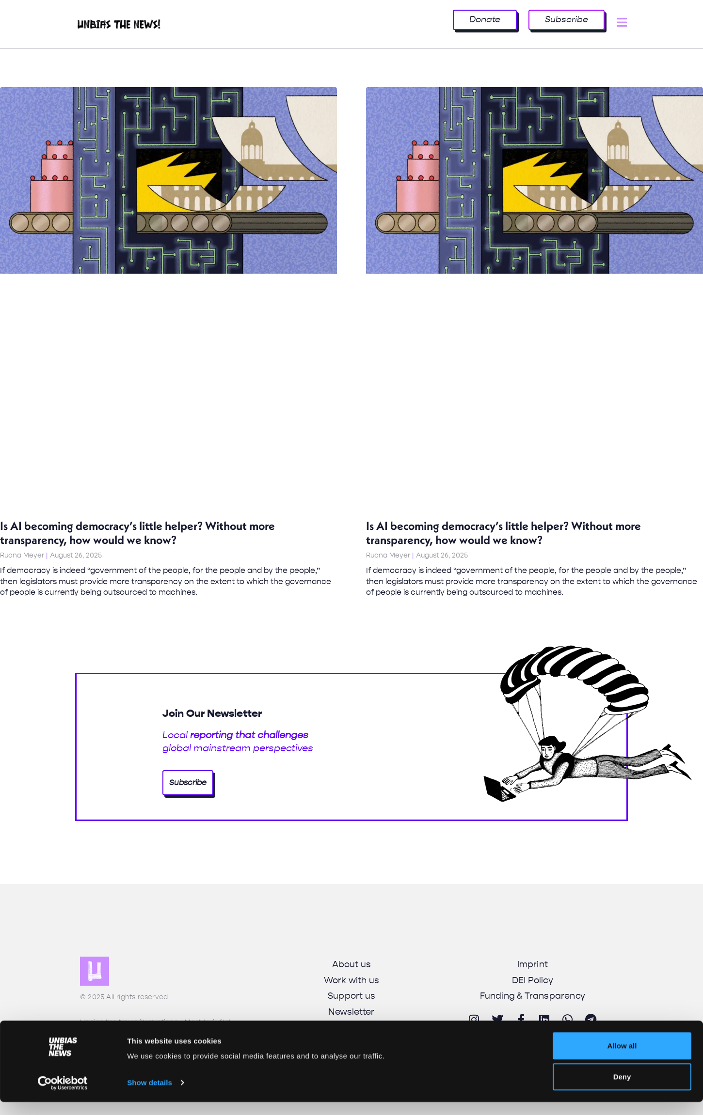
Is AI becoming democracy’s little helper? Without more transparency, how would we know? (137, 532)
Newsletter (351, 1012)
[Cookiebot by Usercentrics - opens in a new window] (62, 1096)
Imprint (532, 964)
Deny (622, 1089)
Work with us (351, 980)
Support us (351, 996)
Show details (149, 1095)
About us (351, 964)
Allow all (622, 1058)
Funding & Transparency (532, 996)
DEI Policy (532, 980)
